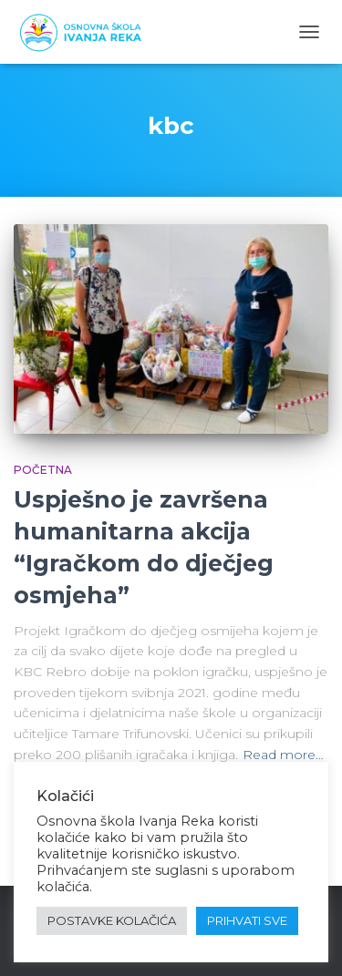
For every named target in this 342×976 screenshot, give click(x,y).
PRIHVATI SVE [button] (247, 920)
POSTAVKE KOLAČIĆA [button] (111, 920)
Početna (43, 470)
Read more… (283, 754)
